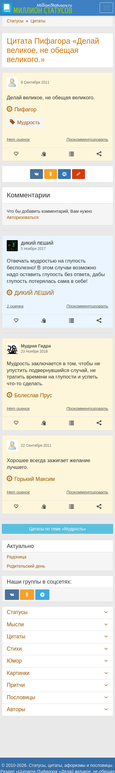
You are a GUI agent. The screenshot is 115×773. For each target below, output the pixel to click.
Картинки (18, 673)
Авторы (16, 709)
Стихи (14, 649)
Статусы (17, 612)
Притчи (16, 685)
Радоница (16, 556)
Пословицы (21, 697)
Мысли (15, 624)
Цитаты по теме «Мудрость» (57, 528)
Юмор (14, 661)
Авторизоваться (22, 217)
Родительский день (26, 566)
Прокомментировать (87, 139)
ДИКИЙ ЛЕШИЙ (37, 243)
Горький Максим (34, 479)
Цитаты (16, 636)
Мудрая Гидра (36, 345)
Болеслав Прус (33, 395)
